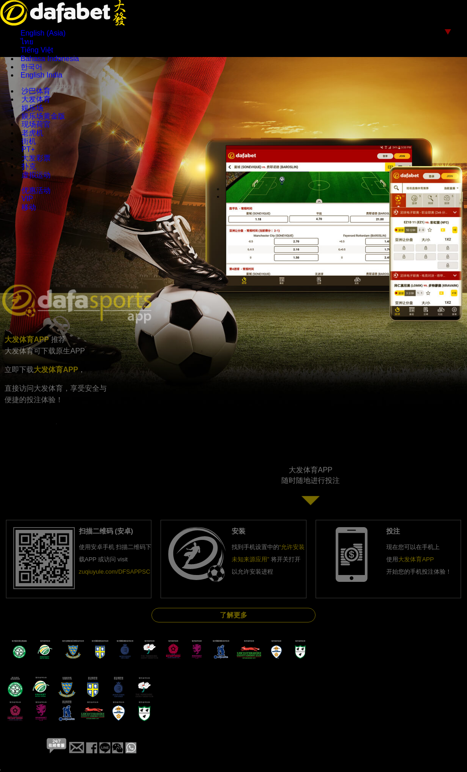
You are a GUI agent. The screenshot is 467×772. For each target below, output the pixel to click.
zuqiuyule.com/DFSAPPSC (114, 571)
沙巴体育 (36, 91)
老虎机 (32, 133)
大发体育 (36, 99)
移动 (28, 207)
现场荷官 (36, 124)
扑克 (28, 166)
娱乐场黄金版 (43, 116)
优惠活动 (36, 190)
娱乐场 (32, 108)
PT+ (28, 149)
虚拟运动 (36, 175)
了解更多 (233, 615)
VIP (27, 198)
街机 (28, 141)
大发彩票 (36, 158)
